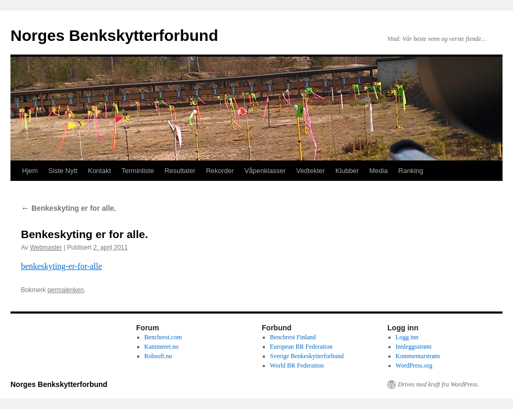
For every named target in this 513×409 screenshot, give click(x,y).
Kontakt (99, 171)
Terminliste (137, 171)
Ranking (410, 171)
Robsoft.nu (158, 356)
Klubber (347, 171)
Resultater (179, 171)
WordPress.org (414, 365)
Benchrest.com (163, 337)
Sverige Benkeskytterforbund (307, 356)
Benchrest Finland (293, 337)
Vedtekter (310, 171)
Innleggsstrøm (414, 346)
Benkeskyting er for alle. (68, 208)
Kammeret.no (161, 346)
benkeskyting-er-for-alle (61, 266)
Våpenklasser (265, 171)
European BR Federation (301, 346)
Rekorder (219, 171)
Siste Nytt (62, 171)
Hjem (30, 171)
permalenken (66, 290)
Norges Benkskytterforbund (114, 35)
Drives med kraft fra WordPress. (438, 384)
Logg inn (407, 337)
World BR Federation (297, 365)
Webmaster (46, 247)
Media (378, 171)
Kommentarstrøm (418, 356)
